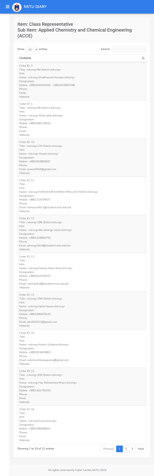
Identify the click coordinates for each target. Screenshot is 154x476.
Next (141, 449)
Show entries (32, 49)
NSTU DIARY (35, 6)
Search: (123, 49)
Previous (108, 449)
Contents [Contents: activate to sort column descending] (25, 58)
